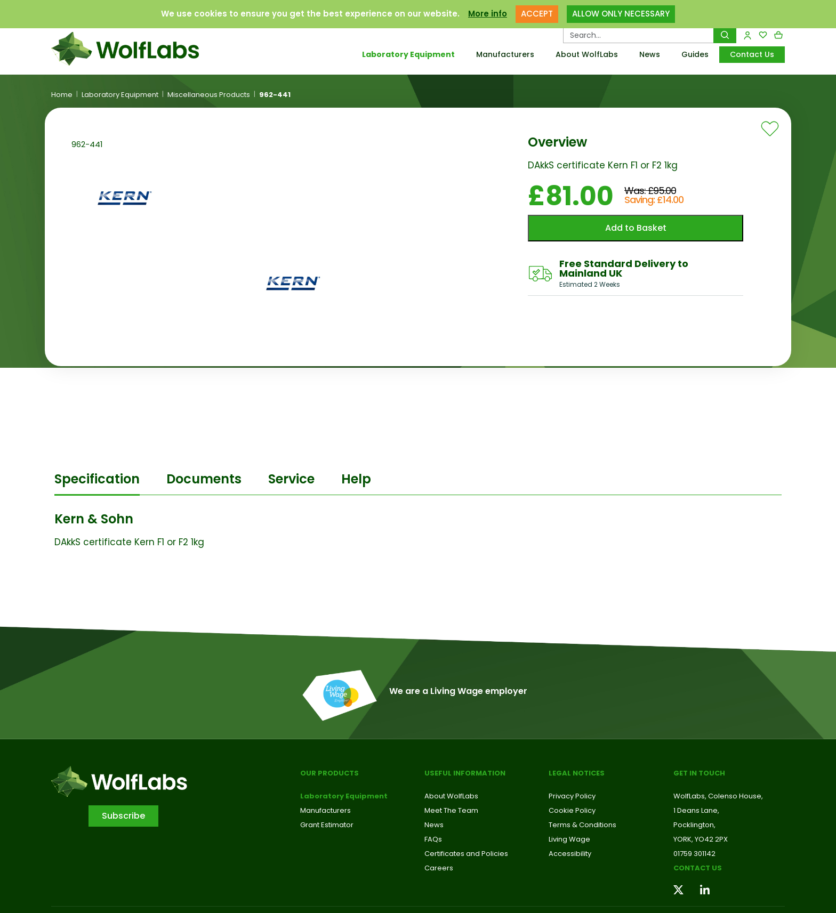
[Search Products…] (638, 35)
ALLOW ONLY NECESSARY (621, 13)
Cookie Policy (572, 810)
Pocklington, (694, 825)
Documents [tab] (204, 479)
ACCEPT (537, 13)
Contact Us (752, 54)
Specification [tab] (97, 479)
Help (356, 479)
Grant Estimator (326, 825)
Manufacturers (505, 54)
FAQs (433, 839)
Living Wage (569, 839)
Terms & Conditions (582, 825)
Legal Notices (577, 773)
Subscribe (123, 816)
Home (62, 95)
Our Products (329, 773)
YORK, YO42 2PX (700, 839)
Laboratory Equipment (408, 54)
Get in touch (699, 773)
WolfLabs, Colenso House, (718, 796)
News (649, 54)
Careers (438, 868)
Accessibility (570, 854)
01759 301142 (694, 854)
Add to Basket (635, 228)
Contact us (697, 868)
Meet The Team (451, 810)
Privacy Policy (572, 796)
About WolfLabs (587, 54)
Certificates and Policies (466, 854)
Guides (695, 54)
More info (487, 13)
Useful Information (464, 773)
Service (291, 479)
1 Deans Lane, (696, 810)
